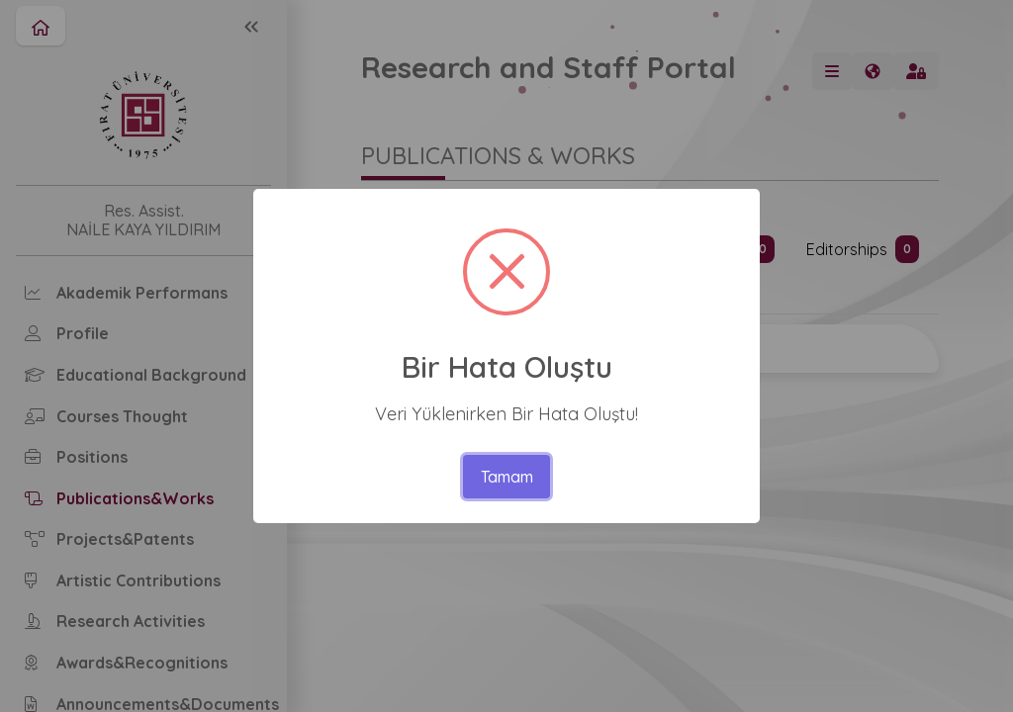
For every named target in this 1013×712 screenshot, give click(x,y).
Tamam (507, 477)
